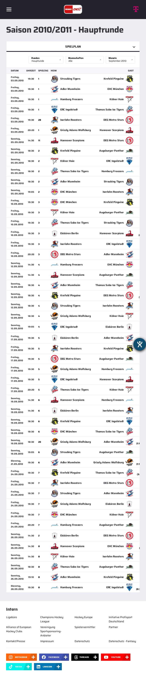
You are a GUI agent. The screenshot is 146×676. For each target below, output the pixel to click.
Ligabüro (11, 617)
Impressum (47, 641)
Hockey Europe (84, 617)
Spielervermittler (85, 627)
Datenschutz (82, 641)
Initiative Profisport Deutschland (120, 619)
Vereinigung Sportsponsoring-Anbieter (50, 631)
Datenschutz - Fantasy (122, 641)
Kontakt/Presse (15, 641)
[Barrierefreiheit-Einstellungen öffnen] (139, 344)
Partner (113, 627)
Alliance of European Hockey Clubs (18, 629)
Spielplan (73, 46)
